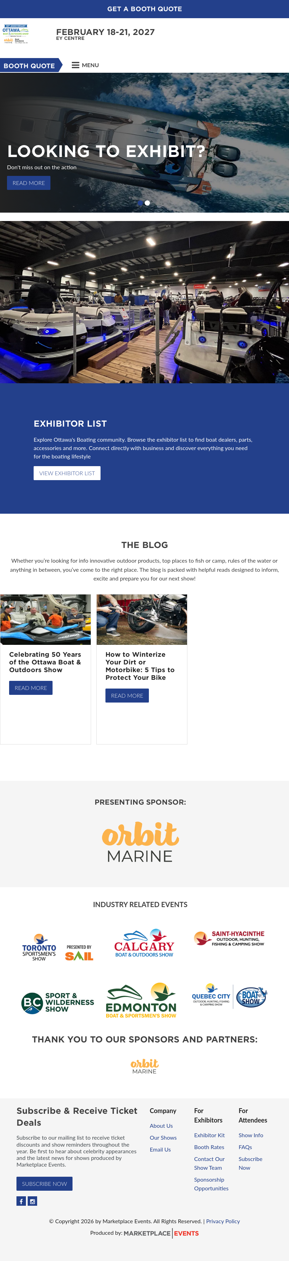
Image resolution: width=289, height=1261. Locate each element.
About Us (161, 1125)
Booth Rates (209, 1147)
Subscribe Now (44, 1183)
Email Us (160, 1149)
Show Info (251, 1135)
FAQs (245, 1147)
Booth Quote (29, 66)
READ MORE (29, 182)
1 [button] (140, 203)
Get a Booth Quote (144, 9)
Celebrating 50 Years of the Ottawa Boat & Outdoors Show (45, 662)
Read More (31, 687)
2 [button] (147, 203)
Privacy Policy (223, 1221)
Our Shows (163, 1137)
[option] (144, 143)
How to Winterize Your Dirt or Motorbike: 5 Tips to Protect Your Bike (140, 666)
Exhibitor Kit (209, 1135)
